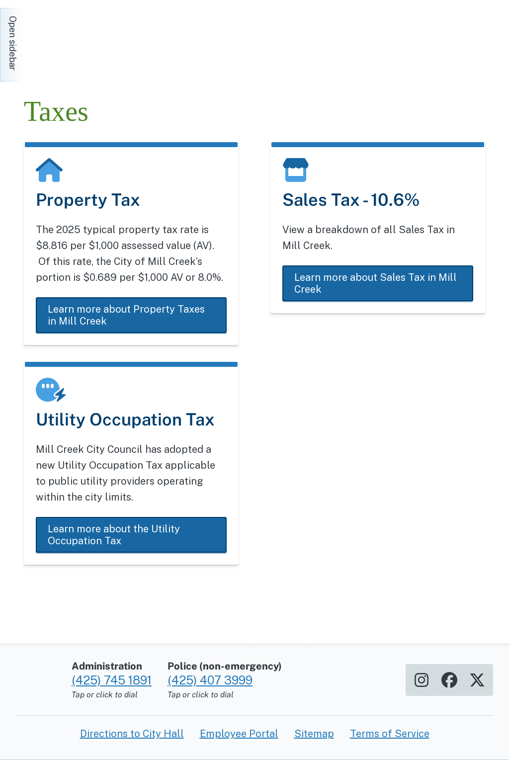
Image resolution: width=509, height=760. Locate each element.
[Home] (113, 40)
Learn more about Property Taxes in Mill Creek (126, 315)
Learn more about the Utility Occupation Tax (114, 535)
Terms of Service (389, 734)
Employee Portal (239, 734)
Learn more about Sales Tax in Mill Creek (375, 283)
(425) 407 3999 (210, 680)
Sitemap (314, 734)
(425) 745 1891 (112, 680)
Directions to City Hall (132, 734)
